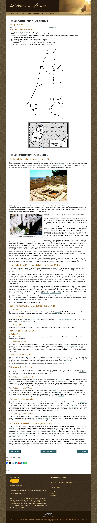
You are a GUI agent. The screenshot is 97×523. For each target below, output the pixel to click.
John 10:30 (58, 312)
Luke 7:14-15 (62, 319)
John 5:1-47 (12, 27)
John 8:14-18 (82, 372)
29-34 (62, 379)
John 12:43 (46, 435)
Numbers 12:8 (56, 407)
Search (51, 13)
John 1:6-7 (35, 379)
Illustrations (36, 13)
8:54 (67, 319)
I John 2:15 (26, 433)
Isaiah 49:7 (48, 418)
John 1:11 (80, 426)
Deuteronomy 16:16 (62, 164)
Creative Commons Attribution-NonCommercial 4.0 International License (61, 518)
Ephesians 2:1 (69, 346)
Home (12, 13)
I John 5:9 (53, 391)
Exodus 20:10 (52, 27)
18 (43, 418)
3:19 (84, 426)
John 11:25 (31, 321)
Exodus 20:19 (67, 405)
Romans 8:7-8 (18, 433)
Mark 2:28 (53, 293)
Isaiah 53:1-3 (13, 428)
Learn (22, 13)
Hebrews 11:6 (16, 346)
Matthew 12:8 (45, 293)
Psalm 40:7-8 (67, 361)
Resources (44, 13)
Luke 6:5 (58, 293)
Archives (52, 493)
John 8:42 (53, 431)
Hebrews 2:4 (59, 392)
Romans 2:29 (38, 435)
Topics (29, 13)
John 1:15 (57, 379)
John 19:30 (61, 396)
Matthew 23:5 (30, 435)
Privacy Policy (53, 495)
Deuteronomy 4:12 (76, 405)
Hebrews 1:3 (82, 274)
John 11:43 (72, 319)
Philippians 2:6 (21, 299)
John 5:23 (60, 428)
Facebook (14, 481)
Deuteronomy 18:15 (36, 418)
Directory (52, 491)
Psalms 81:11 (54, 410)
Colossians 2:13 (77, 346)
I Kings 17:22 (26, 319)
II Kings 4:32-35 (35, 319)
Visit (18, 13)
